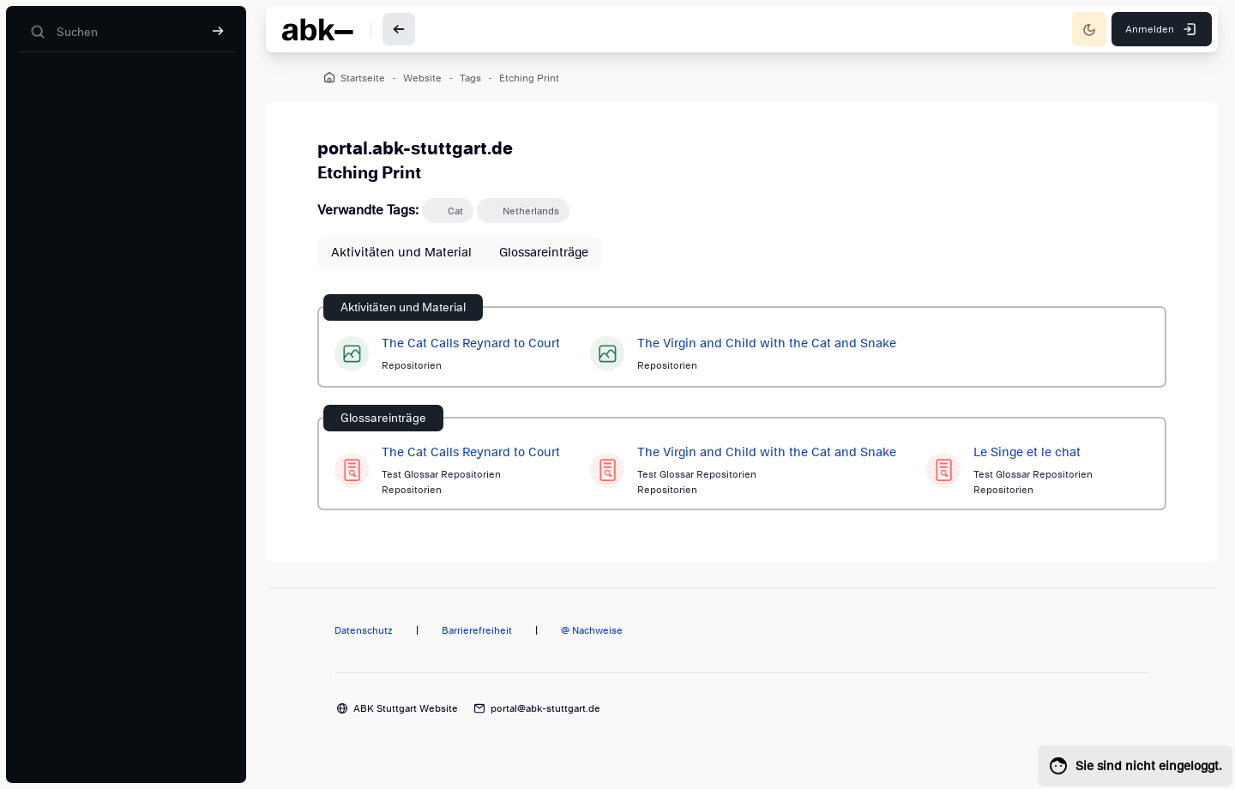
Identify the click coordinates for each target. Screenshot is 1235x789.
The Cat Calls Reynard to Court (471, 343)
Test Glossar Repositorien (441, 474)
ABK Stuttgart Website (405, 708)
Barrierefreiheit (477, 630)
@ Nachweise (592, 630)
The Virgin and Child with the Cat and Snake (766, 343)
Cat (455, 211)
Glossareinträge (543, 252)
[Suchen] (126, 32)
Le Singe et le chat (1027, 452)
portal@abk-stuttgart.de (545, 708)
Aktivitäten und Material (401, 252)
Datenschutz (363, 630)
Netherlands (531, 211)
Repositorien (412, 365)
